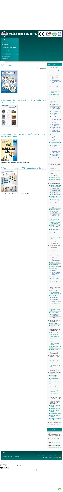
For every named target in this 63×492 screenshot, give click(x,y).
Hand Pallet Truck (54, 290)
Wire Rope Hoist (54, 264)
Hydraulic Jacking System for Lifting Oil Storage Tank (55, 398)
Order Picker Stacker (56, 305)
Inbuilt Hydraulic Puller (55, 170)
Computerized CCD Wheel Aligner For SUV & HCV (55, 365)
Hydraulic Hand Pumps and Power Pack (55, 165)
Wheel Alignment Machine (55, 359)
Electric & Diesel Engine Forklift (55, 315)
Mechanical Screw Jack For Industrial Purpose (55, 197)
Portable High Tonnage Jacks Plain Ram (56, 136)
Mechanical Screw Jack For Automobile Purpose (55, 186)
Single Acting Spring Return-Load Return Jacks (54, 101)
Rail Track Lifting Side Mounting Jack (55, 230)
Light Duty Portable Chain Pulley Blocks (56, 259)
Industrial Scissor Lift (55, 276)
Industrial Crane (53, 268)
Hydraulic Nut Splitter (55, 381)
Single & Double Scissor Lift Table (55, 279)
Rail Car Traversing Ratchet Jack (54, 233)
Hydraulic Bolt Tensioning (53, 384)
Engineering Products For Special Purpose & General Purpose (55, 402)
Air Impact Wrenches (55, 395)
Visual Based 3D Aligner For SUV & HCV (55, 361)
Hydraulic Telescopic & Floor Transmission (55, 352)
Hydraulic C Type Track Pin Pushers (55, 158)
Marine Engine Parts (9, 47)
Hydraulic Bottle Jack (55, 85)
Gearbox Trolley (53, 323)
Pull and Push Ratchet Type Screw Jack (55, 223)
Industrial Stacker (54, 295)
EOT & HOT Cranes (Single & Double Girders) (56, 273)
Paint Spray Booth (54, 349)
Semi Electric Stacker (56, 301)
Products (5, 45)
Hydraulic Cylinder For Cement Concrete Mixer (56, 77)
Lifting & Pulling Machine (55, 252)
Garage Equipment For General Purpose (55, 321)
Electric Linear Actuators (55, 245)
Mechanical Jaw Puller (55, 177)
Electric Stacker (55, 299)
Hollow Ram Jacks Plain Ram (56, 122)
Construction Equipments (55, 422)
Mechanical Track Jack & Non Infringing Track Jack (55, 226)
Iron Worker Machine (55, 408)
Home (4, 39)
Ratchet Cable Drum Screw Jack (56, 212)
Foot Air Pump (53, 241)
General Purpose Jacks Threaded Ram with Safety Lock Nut (56, 118)
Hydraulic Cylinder (54, 74)
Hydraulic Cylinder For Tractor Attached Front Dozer (56, 81)
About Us (5, 42)
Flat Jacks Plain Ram (56, 111)
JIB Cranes (54, 270)
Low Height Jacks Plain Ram (55, 125)
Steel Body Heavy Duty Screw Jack (55, 200)
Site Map (56, 457)
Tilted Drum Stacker (56, 303)
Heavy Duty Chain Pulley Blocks (56, 256)
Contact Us (6, 56)
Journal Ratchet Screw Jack (55, 203)
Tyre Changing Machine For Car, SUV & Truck (55, 356)
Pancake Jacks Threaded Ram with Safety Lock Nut (56, 132)
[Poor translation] (6, 468)
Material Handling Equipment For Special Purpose (55, 287)
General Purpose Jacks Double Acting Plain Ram (56, 147)
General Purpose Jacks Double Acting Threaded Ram (56, 151)
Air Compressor (53, 338)
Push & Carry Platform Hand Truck (55, 310)
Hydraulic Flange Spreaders (54, 387)
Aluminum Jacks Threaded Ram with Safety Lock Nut (56, 108)
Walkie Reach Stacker (56, 307)
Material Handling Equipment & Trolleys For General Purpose (55, 249)
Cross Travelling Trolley (55, 266)
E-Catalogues (6, 53)
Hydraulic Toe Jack (54, 94)
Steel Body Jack (55, 188)
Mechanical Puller (53, 175)
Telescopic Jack (55, 192)
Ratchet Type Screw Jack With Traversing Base (55, 237)
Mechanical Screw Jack (55, 183)
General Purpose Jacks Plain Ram (55, 114)
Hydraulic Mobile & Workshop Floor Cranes (55, 293)
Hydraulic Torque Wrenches (54, 379)
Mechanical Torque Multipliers (54, 390)
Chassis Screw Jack (56, 194)
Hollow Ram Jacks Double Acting (56, 155)
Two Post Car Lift (54, 332)
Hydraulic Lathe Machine (55, 413)
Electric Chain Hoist (54, 262)
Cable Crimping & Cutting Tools (54, 376)
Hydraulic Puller (53, 168)
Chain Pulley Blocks (54, 254)
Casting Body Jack (56, 190)
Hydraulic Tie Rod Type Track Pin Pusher (55, 161)
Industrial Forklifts (54, 312)
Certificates (6, 50)
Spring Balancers (54, 393)
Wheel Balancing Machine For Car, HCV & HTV (55, 369)
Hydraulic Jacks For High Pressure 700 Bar (55, 97)
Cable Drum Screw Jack (55, 209)
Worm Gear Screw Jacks (55, 243)
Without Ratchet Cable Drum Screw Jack (56, 215)
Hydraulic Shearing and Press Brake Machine (55, 419)
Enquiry (5, 59)
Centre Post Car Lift (54, 336)
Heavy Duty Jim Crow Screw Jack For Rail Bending (55, 219)
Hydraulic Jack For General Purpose (54, 68)
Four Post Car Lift (54, 334)
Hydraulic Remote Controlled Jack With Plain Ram (54, 91)
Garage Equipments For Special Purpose (55, 330)
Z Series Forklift (55, 317)
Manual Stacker (55, 297)
